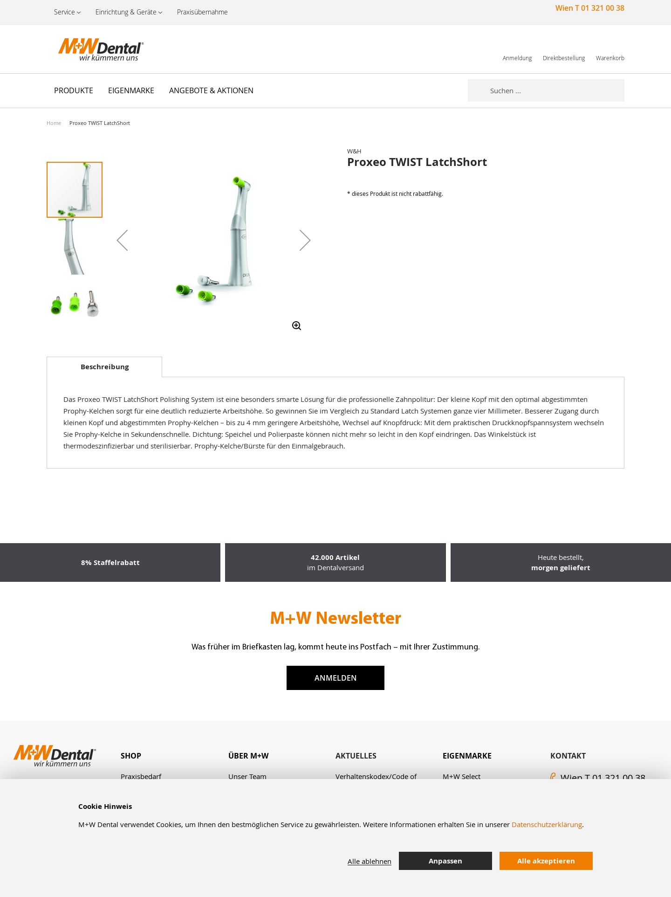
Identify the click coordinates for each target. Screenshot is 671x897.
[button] (122, 240)
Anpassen (445, 861)
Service (64, 11)
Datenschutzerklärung (547, 824)
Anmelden (336, 678)
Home (54, 122)
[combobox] (557, 90)
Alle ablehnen (369, 861)
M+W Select (461, 776)
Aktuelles (356, 756)
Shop (131, 756)
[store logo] (93, 49)
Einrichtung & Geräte (126, 11)
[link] (517, 48)
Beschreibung (105, 367)
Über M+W (248, 756)
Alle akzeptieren (546, 861)
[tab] (104, 367)
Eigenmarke (467, 756)
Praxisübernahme (202, 11)
